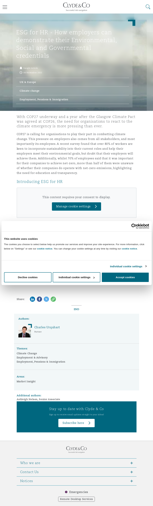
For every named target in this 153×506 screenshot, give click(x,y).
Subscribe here (73, 423)
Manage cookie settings (73, 206)
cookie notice (44, 248)
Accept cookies (125, 277)
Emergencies (78, 492)
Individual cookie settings (126, 266)
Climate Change (27, 353)
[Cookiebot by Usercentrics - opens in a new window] (134, 226)
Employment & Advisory (32, 357)
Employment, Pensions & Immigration (41, 361)
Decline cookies (28, 277)
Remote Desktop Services (76, 499)
